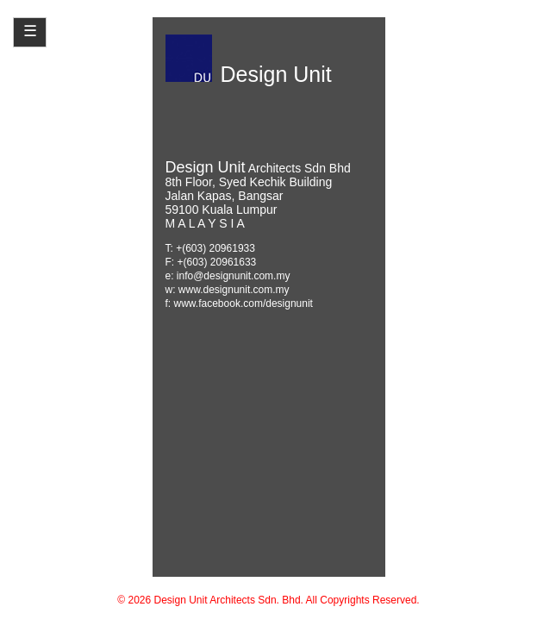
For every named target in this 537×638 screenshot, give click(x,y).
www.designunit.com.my (234, 290)
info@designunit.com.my (233, 276)
